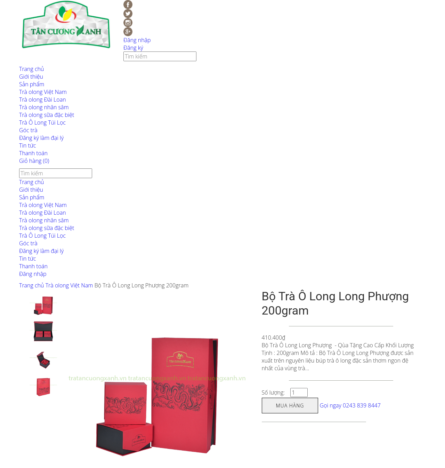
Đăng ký (133, 47)
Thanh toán (33, 153)
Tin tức (27, 145)
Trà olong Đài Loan (42, 99)
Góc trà (28, 130)
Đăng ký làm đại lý (41, 138)
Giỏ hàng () (34, 161)
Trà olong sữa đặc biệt (46, 115)
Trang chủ (31, 69)
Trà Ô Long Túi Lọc (42, 122)
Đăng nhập (137, 40)
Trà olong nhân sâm (44, 107)
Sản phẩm (31, 84)
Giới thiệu (31, 76)
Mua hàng (290, 405)
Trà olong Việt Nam (43, 92)
